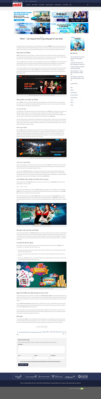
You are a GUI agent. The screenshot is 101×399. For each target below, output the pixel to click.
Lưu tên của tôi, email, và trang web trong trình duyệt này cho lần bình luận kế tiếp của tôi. (40, 361)
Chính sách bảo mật (32, 1)
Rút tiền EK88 (41, 4)
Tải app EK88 (65, 4)
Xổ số (71, 100)
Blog (70, 4)
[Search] (87, 4)
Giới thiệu (22, 1)
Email (36, 355)
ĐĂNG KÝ (78, 1)
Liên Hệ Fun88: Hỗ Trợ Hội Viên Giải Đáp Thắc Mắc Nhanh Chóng (77, 58)
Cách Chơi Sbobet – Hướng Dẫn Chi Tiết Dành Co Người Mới (76, 72)
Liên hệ (26, 1)
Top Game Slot (73, 97)
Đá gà (71, 105)
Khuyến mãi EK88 (49, 4)
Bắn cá (72, 102)
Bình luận (20, 344)
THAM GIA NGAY (84, 1)
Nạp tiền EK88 (34, 4)
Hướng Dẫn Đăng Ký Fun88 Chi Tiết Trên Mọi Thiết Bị (77, 67)
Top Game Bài (73, 92)
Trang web (53, 355)
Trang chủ (28, 4)
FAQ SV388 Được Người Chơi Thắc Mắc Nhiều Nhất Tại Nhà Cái (77, 78)
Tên (19, 355)
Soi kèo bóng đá (74, 95)
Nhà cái (72, 90)
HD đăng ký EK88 (57, 4)
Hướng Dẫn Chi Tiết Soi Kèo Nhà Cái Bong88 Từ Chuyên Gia (77, 63)
